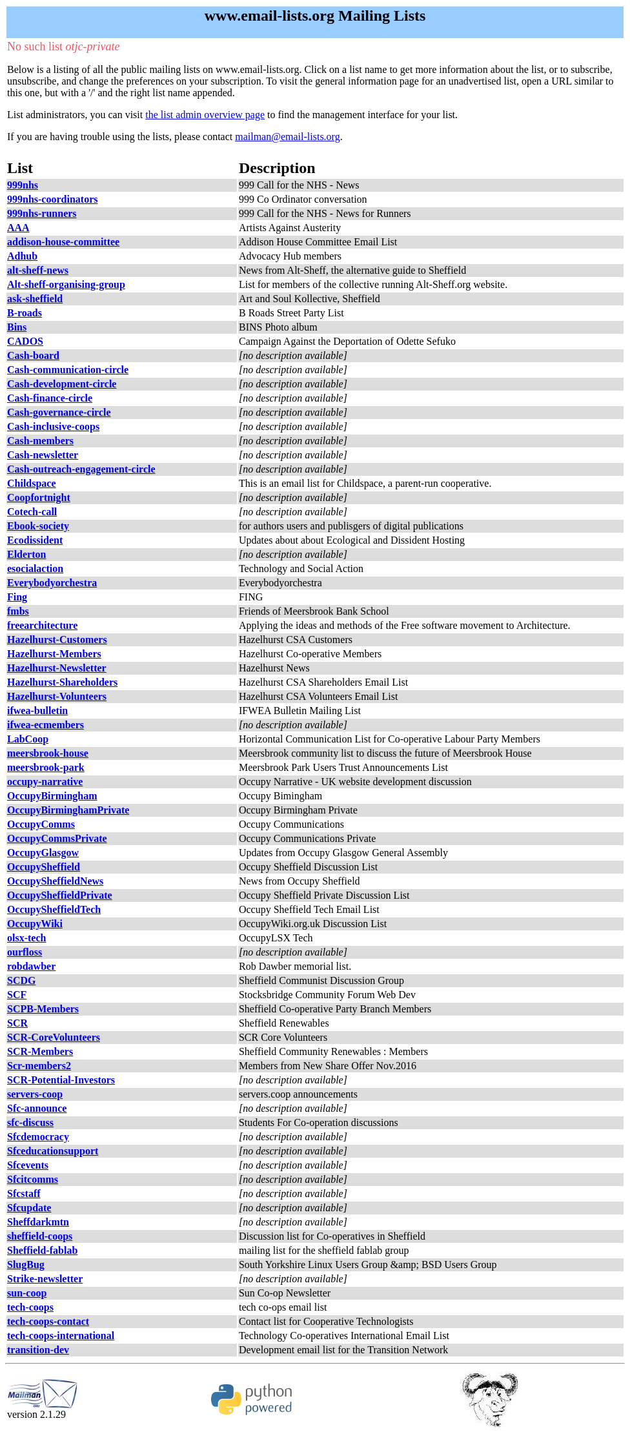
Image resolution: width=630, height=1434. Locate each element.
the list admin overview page (205, 114)
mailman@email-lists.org (287, 136)
